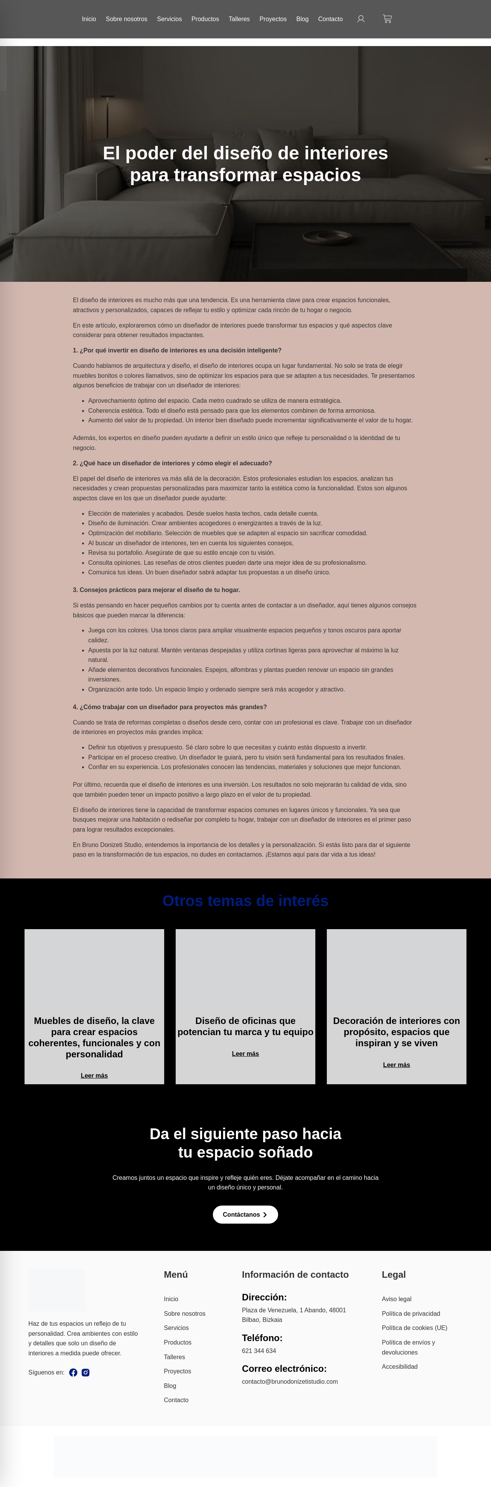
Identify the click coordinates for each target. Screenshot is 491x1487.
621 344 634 (259, 1351)
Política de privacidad (411, 1313)
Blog (303, 19)
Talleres (239, 19)
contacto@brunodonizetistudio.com (290, 1381)
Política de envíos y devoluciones (408, 1347)
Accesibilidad (400, 1366)
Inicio (89, 19)
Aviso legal (397, 1299)
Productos (205, 19)
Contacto (330, 19)
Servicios (169, 19)
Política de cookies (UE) (415, 1328)
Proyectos (273, 19)
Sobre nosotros (127, 19)
